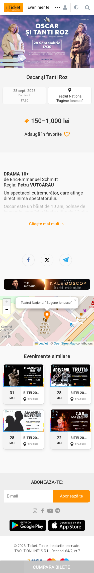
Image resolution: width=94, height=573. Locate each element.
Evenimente (38, 7)
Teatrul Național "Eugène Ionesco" (69, 98)
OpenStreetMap (64, 343)
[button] (47, 316)
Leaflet (41, 343)
